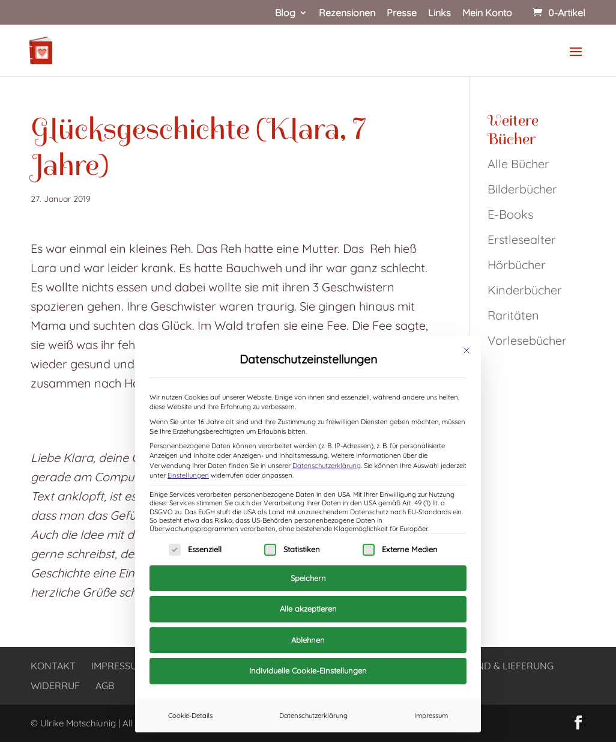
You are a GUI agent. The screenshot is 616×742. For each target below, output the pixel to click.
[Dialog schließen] (466, 350)
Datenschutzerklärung (326, 465)
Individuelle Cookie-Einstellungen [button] (308, 670)
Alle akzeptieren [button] (308, 608)
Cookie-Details (190, 715)
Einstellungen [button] (188, 475)
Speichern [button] (308, 578)
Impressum (431, 715)
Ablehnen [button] (308, 640)
